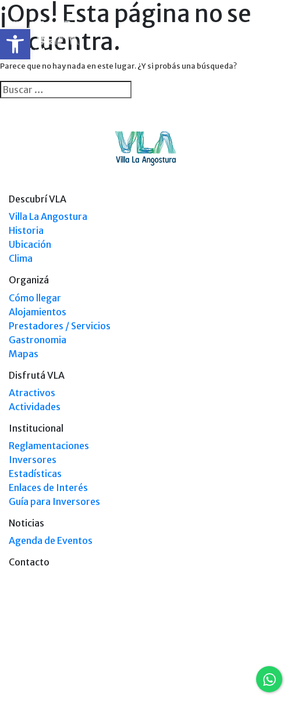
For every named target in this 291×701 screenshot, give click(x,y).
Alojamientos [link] (37, 312)
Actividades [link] (35, 406)
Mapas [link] (23, 354)
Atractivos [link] (32, 392)
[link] (15, 44)
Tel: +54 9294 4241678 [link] (246, 667)
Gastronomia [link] (37, 340)
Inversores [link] (32, 459)
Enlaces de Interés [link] (48, 487)
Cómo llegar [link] (35, 298)
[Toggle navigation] (274, 39)
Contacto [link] (29, 562)
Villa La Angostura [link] (48, 216)
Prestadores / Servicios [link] (60, 326)
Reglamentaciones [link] (49, 445)
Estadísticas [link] (35, 473)
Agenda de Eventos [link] (51, 540)
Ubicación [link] (30, 244)
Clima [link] (21, 258)
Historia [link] (26, 230)
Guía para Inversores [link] (54, 501)
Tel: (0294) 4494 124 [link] (249, 656)
